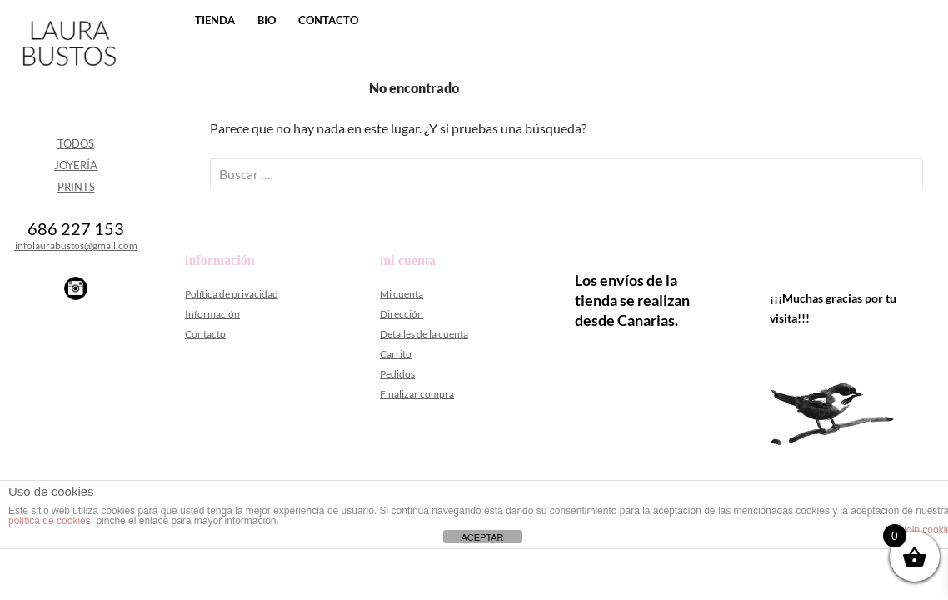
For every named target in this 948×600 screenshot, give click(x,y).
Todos (75, 143)
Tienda (215, 20)
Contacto (328, 20)
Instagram (75, 288)
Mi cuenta (401, 294)
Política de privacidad (231, 294)
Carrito (396, 354)
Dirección (401, 314)
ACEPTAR (482, 537)
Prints (76, 186)
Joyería (75, 165)
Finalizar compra (417, 394)
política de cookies (49, 521)
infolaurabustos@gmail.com (76, 245)
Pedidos (397, 374)
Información (212, 314)
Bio (266, 20)
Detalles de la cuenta (424, 334)
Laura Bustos (68, 72)
